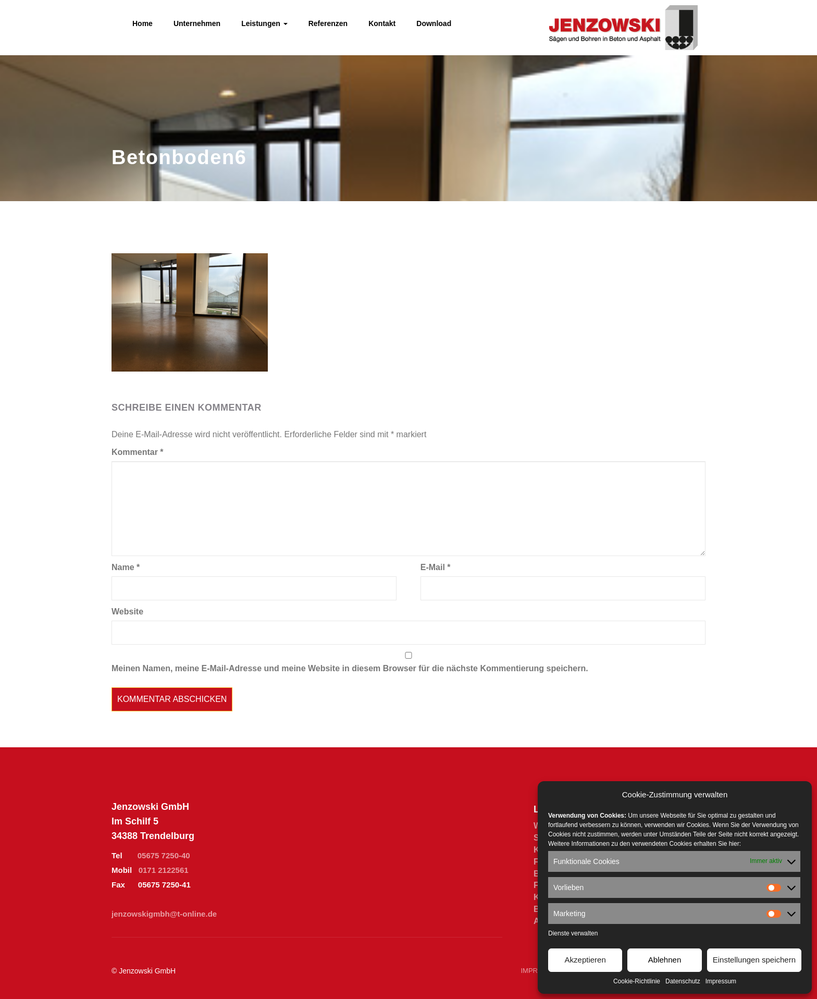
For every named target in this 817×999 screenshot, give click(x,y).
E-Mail (435, 567)
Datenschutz (682, 981)
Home (142, 23)
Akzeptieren (585, 959)
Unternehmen (197, 23)
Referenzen (328, 23)
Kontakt (381, 23)
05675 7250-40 (164, 855)
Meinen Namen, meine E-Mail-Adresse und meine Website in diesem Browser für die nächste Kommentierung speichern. (350, 668)
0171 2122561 (164, 870)
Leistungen (264, 23)
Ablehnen (664, 959)
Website (127, 611)
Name (126, 567)
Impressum (720, 981)
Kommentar (138, 452)
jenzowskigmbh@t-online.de (164, 913)
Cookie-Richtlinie (636, 981)
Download (433, 23)
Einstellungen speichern (754, 959)
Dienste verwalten (573, 933)
